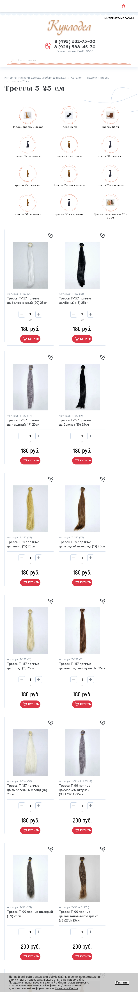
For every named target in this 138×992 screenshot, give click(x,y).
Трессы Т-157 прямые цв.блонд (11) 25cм (23, 526)
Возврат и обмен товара (25, 951)
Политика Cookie (66, 988)
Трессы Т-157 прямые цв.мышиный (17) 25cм (109, 292)
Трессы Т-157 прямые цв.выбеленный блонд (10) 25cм (110, 529)
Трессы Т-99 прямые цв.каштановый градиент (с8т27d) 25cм (111, 646)
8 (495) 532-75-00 (75, 41)
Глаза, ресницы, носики (89, 925)
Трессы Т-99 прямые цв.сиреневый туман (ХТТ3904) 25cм (22, 646)
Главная (78, 900)
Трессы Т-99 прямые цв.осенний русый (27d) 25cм (68, 763)
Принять (122, 982)
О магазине (15, 946)
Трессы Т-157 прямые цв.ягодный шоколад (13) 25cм (109, 411)
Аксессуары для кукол (88, 905)
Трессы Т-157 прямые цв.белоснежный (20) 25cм (23, 294)
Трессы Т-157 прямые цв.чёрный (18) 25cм (66, 292)
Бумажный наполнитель (89, 910)
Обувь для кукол (84, 920)
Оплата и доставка (21, 956)
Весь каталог (81, 930)
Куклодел (90, 26)
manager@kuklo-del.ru (28, 912)
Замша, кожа (81, 915)
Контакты (14, 970)
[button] (69, 826)
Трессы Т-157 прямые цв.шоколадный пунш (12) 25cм (66, 529)
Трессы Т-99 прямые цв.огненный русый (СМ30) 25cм (109, 763)
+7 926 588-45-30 (25, 918)
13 (83, 851)
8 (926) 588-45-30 (75, 47)
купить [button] (25, 334)
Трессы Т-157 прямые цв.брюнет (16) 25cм (23, 409)
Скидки (12, 966)
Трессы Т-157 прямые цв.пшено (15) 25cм (66, 409)
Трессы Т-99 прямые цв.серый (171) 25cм (66, 644)
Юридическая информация (87, 964)
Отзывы (13, 961)
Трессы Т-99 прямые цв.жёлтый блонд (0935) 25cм (25, 763)
